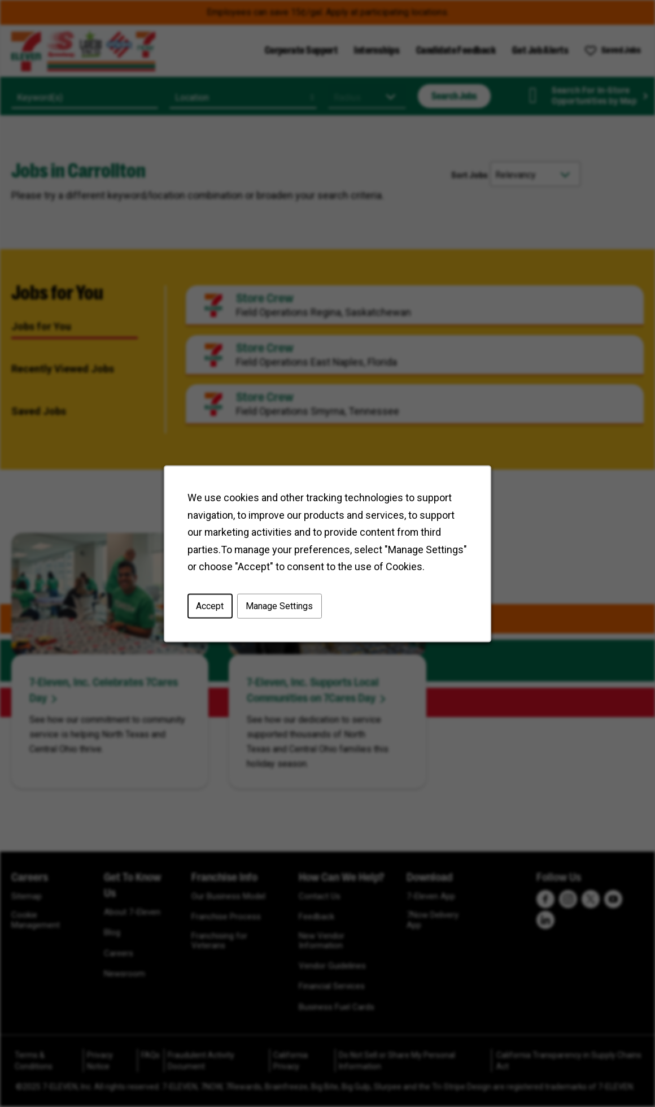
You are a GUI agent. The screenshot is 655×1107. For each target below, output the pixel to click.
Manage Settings (279, 605)
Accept (210, 605)
